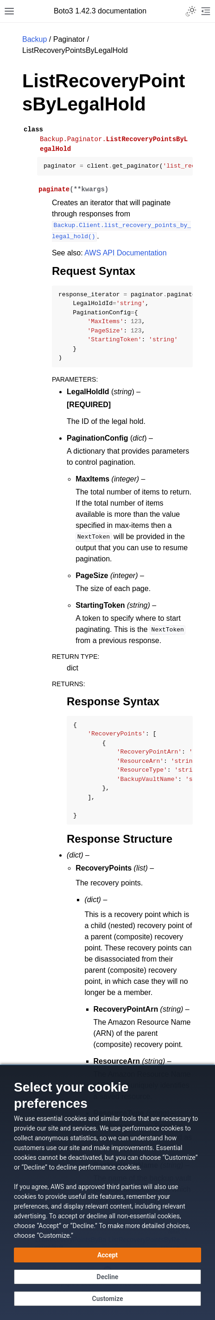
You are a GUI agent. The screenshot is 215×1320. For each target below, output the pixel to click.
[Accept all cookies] (107, 1255)
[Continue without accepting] (107, 1276)
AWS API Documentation (125, 253)
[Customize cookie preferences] (107, 1298)
